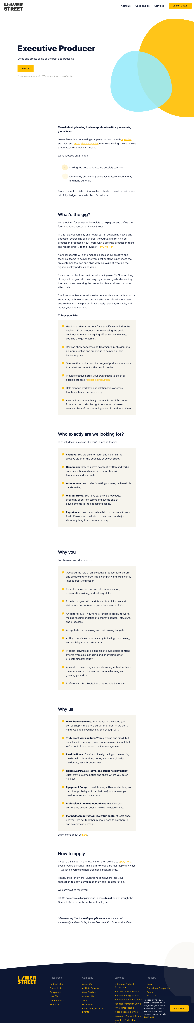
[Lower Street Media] (13, 7)
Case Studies (89, 992)
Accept (179, 1008)
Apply (26, 68)
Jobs (84, 1000)
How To (54, 996)
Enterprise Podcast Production (124, 986)
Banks (150, 992)
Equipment (55, 992)
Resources (56, 977)
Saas (149, 984)
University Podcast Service (128, 1016)
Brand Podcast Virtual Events (93, 1010)
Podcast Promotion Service (128, 1003)
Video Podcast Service (126, 1011)
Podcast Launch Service (127, 991)
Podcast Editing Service (127, 995)
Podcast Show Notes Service (129, 999)
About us (126, 6)
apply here (125, 861)
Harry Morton (105, 246)
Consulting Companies (158, 988)
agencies (126, 139)
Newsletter (87, 1004)
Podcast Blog (56, 984)
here (84, 834)
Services (159, 6)
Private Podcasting (124, 1007)
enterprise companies (86, 143)
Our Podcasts (57, 1000)
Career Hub (56, 988)
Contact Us (88, 996)
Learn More (149, 1017)
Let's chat (180, 6)
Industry (151, 977)
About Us (87, 984)
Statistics (54, 1004)
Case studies (142, 6)
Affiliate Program (91, 988)
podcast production (98, 379)
